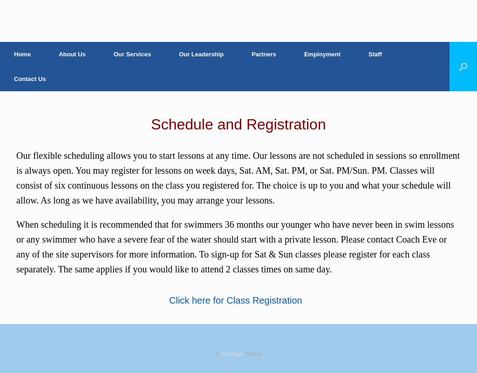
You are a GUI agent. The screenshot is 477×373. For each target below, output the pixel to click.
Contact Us (30, 78)
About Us (72, 54)
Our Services (132, 54)
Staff (375, 54)
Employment (322, 54)
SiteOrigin (232, 354)
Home (22, 54)
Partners (264, 54)
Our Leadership (201, 54)
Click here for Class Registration (235, 300)
